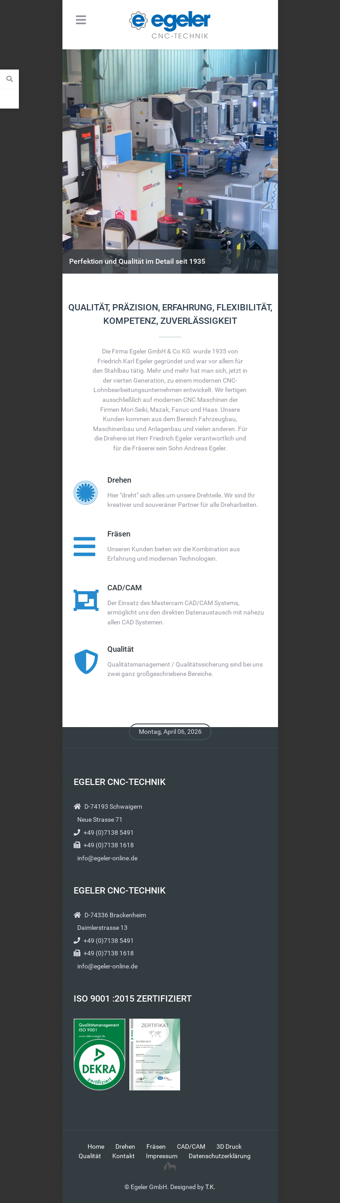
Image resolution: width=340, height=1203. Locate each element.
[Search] (9, 79)
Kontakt (123, 1156)
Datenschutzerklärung (220, 1156)
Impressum (161, 1156)
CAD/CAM (124, 588)
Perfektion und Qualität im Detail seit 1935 (137, 261)
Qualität (120, 649)
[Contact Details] (9, 98)
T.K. (210, 1187)
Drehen (119, 480)
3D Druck (229, 1147)
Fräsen (118, 534)
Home (96, 1147)
